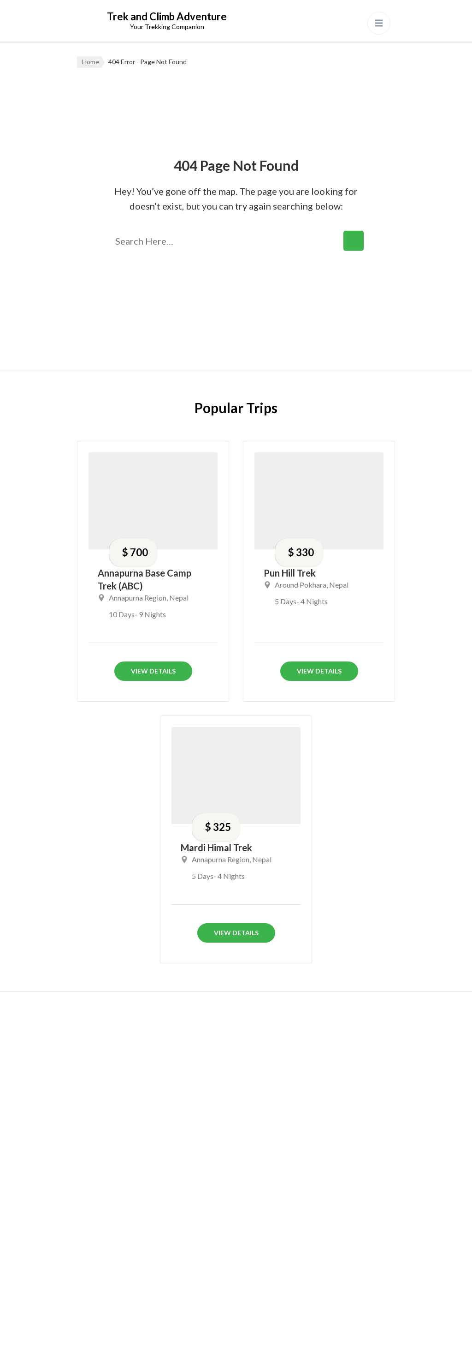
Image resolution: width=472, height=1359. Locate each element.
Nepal (179, 597)
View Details (153, 671)
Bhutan (201, 1126)
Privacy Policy (311, 1342)
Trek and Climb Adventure (167, 16)
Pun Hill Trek (290, 572)
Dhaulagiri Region (220, 1154)
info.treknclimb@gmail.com (137, 1096)
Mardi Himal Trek (216, 847)
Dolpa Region (212, 1182)
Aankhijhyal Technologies (233, 1342)
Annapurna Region (137, 597)
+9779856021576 (132, 1073)
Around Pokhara (300, 584)
